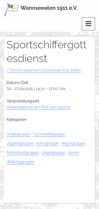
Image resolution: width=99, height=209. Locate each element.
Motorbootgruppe (23, 152)
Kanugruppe (47, 143)
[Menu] (88, 23)
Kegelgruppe (73, 143)
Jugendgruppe (20, 143)
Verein (73, 152)
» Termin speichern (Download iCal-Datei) (44, 70)
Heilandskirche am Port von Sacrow (38, 107)
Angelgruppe (19, 134)
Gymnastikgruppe (49, 134)
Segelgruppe (53, 152)
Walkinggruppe (21, 161)
